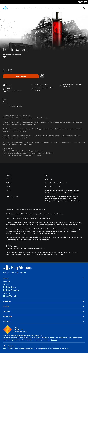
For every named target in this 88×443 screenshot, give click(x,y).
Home (5, 273)
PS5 (18, 8)
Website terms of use (26, 349)
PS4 (23, 8)
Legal (5, 349)
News (46, 8)
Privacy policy (13, 349)
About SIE (6, 281)
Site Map (38, 349)
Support (60, 8)
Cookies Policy (47, 349)
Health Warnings (11, 246)
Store (53, 8)
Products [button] (44, 301)
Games (12, 8)
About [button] (44, 278)
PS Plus (29, 8)
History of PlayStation (10, 296)
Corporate (6, 293)
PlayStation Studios (9, 287)
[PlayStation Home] (5, 8)
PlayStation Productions (11, 290)
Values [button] (44, 306)
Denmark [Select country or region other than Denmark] (9, 346)
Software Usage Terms (60, 349)
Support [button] (44, 311)
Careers (5, 284)
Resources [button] (44, 316)
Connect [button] (44, 321)
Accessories (38, 8)
